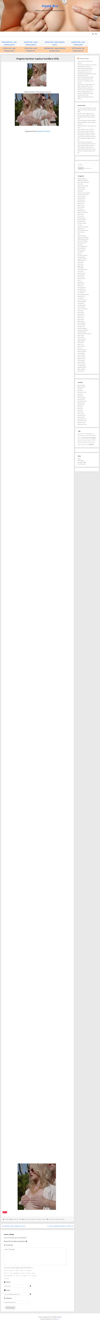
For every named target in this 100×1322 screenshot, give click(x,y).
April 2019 (80, 412)
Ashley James (81, 200)
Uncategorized (81, 365)
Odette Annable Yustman (84, 333)
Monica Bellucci (81, 323)
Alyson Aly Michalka (82, 186)
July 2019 (79, 406)
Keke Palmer (80, 284)
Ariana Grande (81, 196)
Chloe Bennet (81, 232)
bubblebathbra (89, 433)
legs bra (90, 440)
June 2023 (80, 390)
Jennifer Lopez (81, 273)
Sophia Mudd (81, 362)
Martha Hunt (80, 314)
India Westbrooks (82, 269)
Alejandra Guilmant (82, 180)
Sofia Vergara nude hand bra (85, 147)
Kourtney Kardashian (83, 294)
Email (7, 1290)
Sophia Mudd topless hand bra (85, 145)
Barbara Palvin (81, 202)
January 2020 (81, 399)
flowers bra (83, 435)
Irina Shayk (80, 271)
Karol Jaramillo (81, 278)
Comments (81, 462)
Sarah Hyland (81, 355)
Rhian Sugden (81, 346)
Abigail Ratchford (82, 179)
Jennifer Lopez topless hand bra (86, 133)
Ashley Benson (81, 198)
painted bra (89, 442)
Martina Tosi (80, 316)
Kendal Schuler (81, 287)
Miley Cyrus (80, 317)
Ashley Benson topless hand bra (86, 135)
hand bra (51, 1219)
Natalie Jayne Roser (82, 330)
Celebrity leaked (84, 58)
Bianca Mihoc (81, 207)
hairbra (79, 438)
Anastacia (80, 191)
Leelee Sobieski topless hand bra (86, 149)
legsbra (85, 440)
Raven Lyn (80, 344)
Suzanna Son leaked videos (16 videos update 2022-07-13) (85, 85)
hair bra (94, 435)
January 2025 (81, 385)
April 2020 (80, 396)
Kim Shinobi (80, 293)
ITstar (58, 1319)
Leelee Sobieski (81, 301)
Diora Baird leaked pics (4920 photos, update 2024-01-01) (85, 78)
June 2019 (80, 408)
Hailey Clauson (81, 260)
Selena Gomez (81, 358)
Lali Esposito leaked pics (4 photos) (86, 65)
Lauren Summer (81, 300)
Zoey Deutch (80, 371)
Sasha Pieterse (81, 357)
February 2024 (81, 387)
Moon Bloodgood (82, 328)
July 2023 (79, 388)
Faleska (79, 253)
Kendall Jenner (81, 289)
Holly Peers (80, 264)
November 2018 (81, 421)
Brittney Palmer (81, 219)
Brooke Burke (81, 221)
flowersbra (88, 435)
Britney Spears (81, 218)
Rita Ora (79, 348)
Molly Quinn (80, 321)
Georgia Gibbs (81, 257)
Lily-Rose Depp (81, 305)
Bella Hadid (80, 203)
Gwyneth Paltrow (82, 259)
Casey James (80, 228)
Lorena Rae (80, 310)
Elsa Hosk (80, 244)
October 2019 (81, 403)
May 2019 (80, 410)
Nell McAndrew (81, 332)
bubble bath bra (81, 433)
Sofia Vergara (81, 360)
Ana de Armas (81, 189)
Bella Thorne (80, 205)
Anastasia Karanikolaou (83, 193)
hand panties (80, 440)
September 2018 (81, 424)
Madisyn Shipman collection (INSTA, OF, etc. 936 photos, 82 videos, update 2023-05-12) (85, 89)
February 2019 (81, 415)
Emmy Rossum (81, 250)
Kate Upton (80, 282)
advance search (87, 168)
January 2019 (81, 417)
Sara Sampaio (81, 353)
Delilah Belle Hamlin (83, 239)
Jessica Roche (81, 275)
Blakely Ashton (81, 211)
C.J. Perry (79, 225)
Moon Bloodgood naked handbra (86, 120)
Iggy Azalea (80, 266)
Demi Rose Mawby (82, 241)
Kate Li (79, 280)
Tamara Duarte (81, 364)
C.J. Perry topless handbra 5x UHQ (60, 1226)
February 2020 (81, 397)
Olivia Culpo (80, 335)
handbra (47, 131)
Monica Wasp (81, 325)
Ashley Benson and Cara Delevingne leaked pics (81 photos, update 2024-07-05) (86, 73)
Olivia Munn (80, 337)
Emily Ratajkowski (82, 246)
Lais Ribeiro (80, 298)
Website (8, 1298)
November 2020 (81, 392)
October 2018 (81, 422)
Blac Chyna (80, 209)
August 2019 (80, 405)
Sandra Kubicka (81, 351)
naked (93, 440)
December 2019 (81, 401)
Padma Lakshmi (81, 339)
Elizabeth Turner (81, 243)
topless (40, 131)
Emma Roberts (81, 248)
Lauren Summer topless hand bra (86, 136)
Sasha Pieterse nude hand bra (85, 129)
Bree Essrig (80, 214)
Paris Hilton (80, 342)
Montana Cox (81, 326)
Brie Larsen (80, 216)
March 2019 (80, 413)
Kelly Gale (80, 285)
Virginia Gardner (41, 1219)
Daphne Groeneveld (83, 237)
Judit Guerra (80, 276)
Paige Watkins (81, 341)
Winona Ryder (81, 369)
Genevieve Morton (82, 255)
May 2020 (80, 394)
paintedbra (83, 442)
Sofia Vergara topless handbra (85, 131)
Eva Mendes (80, 251)
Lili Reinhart (80, 303)
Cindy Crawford (81, 236)
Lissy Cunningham (82, 308)
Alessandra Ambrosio (83, 182)
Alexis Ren (80, 184)
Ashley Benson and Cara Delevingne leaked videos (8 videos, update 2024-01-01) (85, 68)
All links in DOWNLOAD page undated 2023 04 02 (85, 94)
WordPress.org (81, 464)
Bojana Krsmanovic (82, 212)
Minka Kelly (80, 319)
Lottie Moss (80, 312)
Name (7, 1282)
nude (79, 442)
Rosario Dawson (81, 350)
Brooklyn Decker (81, 223)
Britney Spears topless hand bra (86, 115)
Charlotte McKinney (82, 230)
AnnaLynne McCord (82, 194)
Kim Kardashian (81, 291)
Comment (8, 1245)
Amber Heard (81, 187)
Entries (80, 460)
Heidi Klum (80, 262)
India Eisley (80, 268)
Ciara (78, 234)
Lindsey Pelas (81, 307)
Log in (79, 459)
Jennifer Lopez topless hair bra (13, 1226)
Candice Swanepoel (82, 227)
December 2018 (81, 419)
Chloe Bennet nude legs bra (85, 142)
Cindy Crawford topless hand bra (86, 144)
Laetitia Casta (81, 296)
